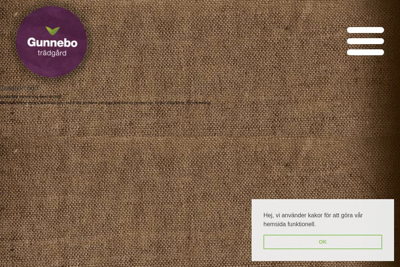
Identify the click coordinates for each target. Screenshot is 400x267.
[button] (319, 225)
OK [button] (323, 242)
